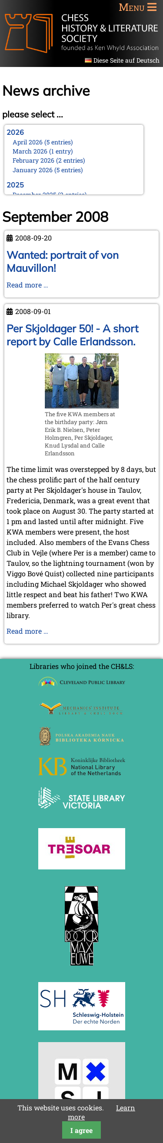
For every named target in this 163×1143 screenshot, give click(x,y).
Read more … (27, 284)
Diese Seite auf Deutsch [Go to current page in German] (126, 60)
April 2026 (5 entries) (43, 142)
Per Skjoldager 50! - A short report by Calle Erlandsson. (72, 335)
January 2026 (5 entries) (48, 170)
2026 (15, 132)
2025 (15, 184)
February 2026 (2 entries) (49, 160)
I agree (81, 1130)
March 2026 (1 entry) (43, 151)
